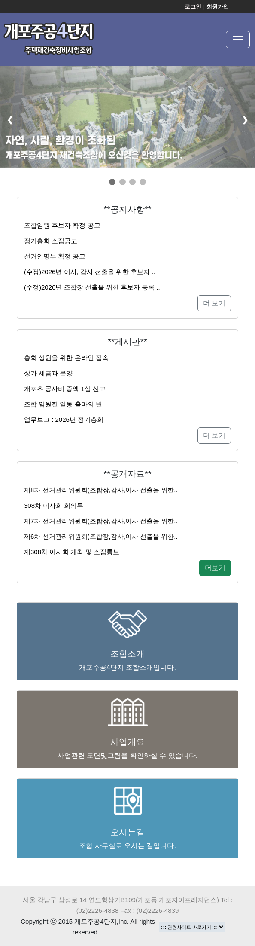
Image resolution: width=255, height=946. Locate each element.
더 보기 (214, 303)
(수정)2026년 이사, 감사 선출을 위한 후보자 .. (89, 271)
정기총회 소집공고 (50, 240)
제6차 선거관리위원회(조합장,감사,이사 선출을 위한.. (101, 536)
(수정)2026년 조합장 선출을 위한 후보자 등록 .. (92, 287)
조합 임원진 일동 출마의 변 (63, 404)
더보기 (215, 567)
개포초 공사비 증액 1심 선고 (65, 388)
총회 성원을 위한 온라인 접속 (66, 357)
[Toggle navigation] (238, 39)
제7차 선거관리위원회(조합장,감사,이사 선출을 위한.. (101, 521)
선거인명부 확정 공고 (54, 256)
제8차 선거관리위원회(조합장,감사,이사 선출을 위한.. (101, 490)
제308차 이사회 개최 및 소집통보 (71, 551)
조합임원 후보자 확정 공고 (62, 225)
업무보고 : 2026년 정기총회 (63, 419)
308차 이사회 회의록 (53, 505)
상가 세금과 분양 (48, 373)
